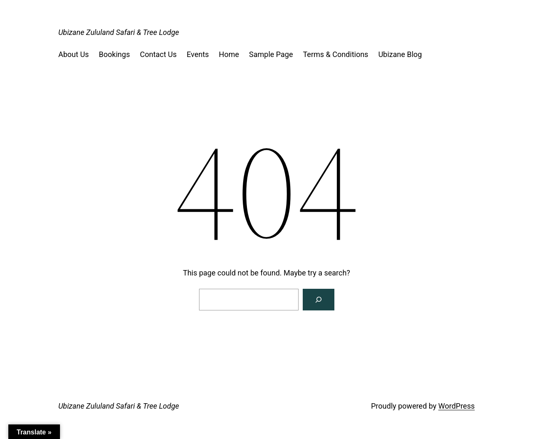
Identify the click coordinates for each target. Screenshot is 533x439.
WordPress (456, 406)
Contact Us (158, 54)
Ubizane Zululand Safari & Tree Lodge (118, 32)
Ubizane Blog (400, 54)
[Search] (318, 299)
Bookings (114, 54)
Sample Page (271, 54)
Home (229, 54)
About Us (73, 54)
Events (198, 54)
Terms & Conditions (335, 54)
